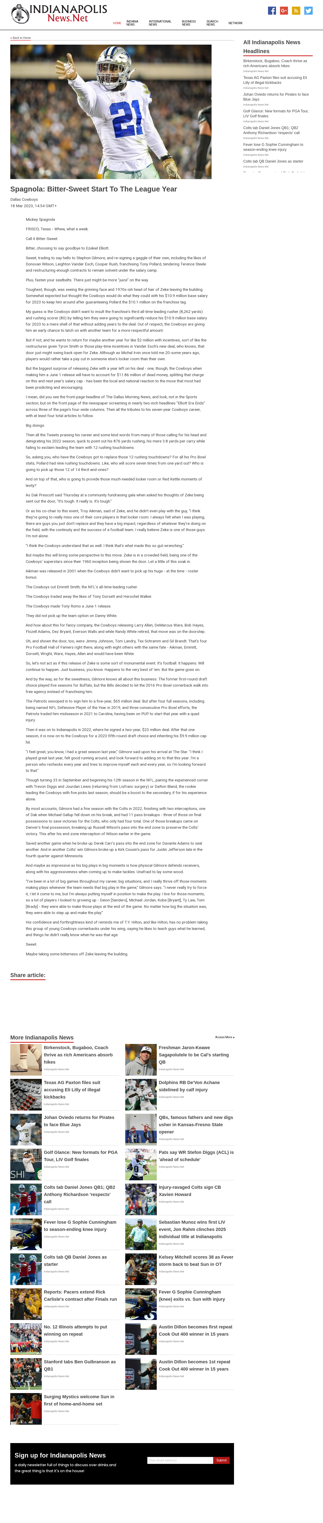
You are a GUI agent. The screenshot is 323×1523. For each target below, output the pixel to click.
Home (117, 23)
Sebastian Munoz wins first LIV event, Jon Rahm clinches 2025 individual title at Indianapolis (192, 1229)
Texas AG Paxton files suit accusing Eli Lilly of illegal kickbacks (72, 1090)
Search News (212, 23)
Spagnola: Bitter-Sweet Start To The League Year (93, 189)
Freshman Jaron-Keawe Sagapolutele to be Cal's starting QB (194, 1055)
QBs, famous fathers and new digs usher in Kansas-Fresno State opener (196, 1124)
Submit (222, 1460)
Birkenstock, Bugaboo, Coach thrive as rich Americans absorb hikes (78, 1055)
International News (160, 23)
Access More (223, 1037)
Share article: (28, 975)
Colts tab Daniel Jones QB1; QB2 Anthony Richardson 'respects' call (79, 1194)
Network (236, 23)
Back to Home (20, 38)
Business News (189, 23)
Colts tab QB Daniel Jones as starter (273, 161)
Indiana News (132, 23)
